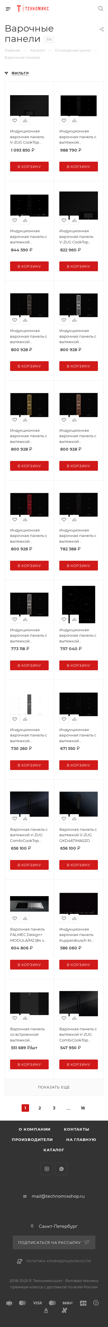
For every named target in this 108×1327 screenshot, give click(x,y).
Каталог (54, 1150)
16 (83, 1108)
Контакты (76, 1129)
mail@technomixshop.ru (58, 1196)
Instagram (47, 1169)
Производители (32, 1139)
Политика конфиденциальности (58, 1261)
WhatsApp (61, 1169)
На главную (81, 1139)
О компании (35, 1129)
